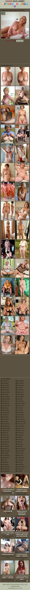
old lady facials (6, 457)
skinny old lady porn (22, 453)
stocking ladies (21, 460)
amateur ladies (6, 381)
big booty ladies (6, 401)
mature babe (5, 392)
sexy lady (19, 446)
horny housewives (22, 390)
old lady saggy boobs (22, 439)
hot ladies (19, 387)
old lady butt (5, 423)
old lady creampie (6, 442)
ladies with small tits (22, 455)
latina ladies (20, 396)
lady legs (19, 399)
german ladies (5, 466)
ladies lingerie (20, 403)
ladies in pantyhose (22, 430)
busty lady (4, 421)
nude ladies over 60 (22, 426)
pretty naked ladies (22, 433)
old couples (5, 439)
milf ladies (19, 408)
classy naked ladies (7, 430)
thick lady (19, 462)
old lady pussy (20, 435)
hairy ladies (20, 383)
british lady (5, 417)
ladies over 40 (20, 421)
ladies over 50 (20, 423)
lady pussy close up (7, 435)
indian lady (19, 392)
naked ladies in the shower (22, 451)
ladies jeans (20, 394)
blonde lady (5, 410)
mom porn (19, 410)
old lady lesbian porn (22, 401)
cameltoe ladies (6, 426)
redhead (19, 437)
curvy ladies (5, 446)
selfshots (19, 442)
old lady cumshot (6, 444)
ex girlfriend (5, 455)
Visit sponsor (20, 40)
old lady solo (20, 457)
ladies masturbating (22, 405)
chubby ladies (5, 428)
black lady (4, 408)
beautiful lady (5, 399)
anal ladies (5, 383)
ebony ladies (5, 451)
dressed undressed (7, 448)
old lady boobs (6, 414)
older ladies (20, 414)
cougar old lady (6, 437)
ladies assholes (6, 390)
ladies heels (20, 385)
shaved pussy (20, 448)
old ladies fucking (6, 464)
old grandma (5, 471)
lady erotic (4, 453)
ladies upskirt (20, 466)
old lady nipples (21, 412)
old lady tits (20, 464)
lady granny (20, 381)
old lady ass (5, 387)
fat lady (4, 460)
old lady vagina (21, 469)
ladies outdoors (21, 417)
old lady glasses (6, 469)
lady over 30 (20, 419)
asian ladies (5, 385)
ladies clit (4, 433)
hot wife (19, 471)
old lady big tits (6, 403)
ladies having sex (21, 444)
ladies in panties (21, 428)
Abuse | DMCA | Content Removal (11, 584)
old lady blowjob (6, 412)
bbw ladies (4, 394)
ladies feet (4, 462)
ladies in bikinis (6, 405)
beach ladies (5, 396)
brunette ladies (6, 419)
